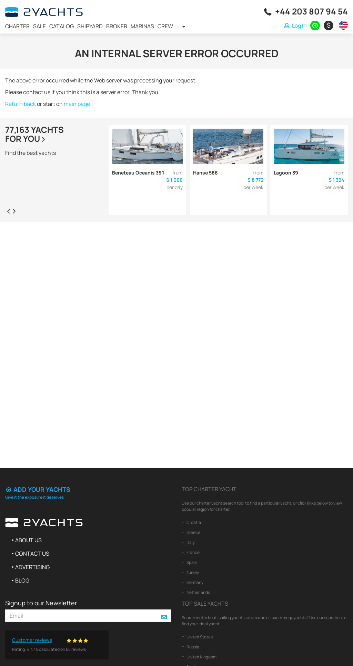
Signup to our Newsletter (41, 603)
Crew (165, 26)
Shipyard (90, 26)
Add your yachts (37, 489)
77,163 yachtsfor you (34, 134)
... (180, 26)
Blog (22, 580)
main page (77, 104)
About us (28, 540)
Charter (17, 26)
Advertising (32, 567)
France (193, 552)
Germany (194, 582)
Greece (193, 532)
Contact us (32, 553)
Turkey (192, 572)
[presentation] (8, 211)
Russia (192, 647)
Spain (191, 562)
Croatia (193, 522)
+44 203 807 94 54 (311, 11)
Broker (116, 26)
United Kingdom (201, 657)
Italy (190, 542)
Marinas (142, 26)
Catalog (61, 26)
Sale (39, 26)
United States (199, 637)
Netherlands (198, 592)
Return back (20, 104)
